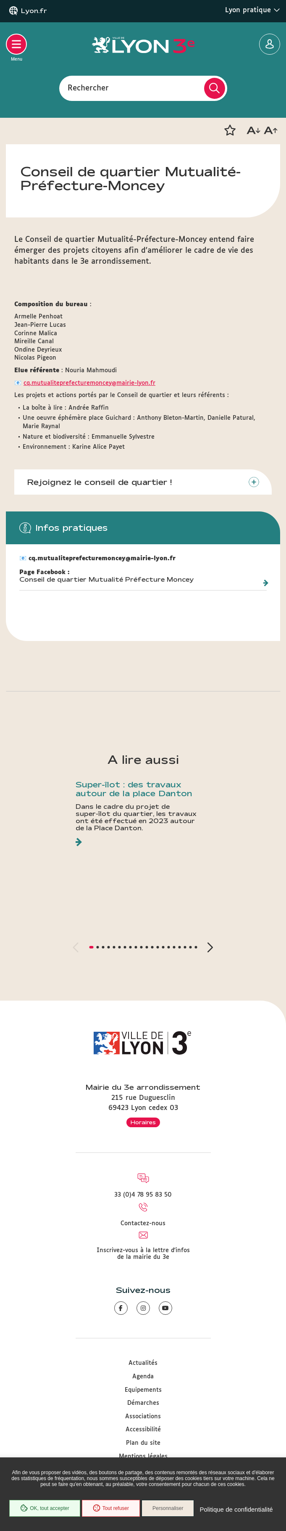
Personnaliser (167, 1508)
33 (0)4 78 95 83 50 (143, 1195)
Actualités (143, 1363)
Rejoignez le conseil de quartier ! (99, 482)
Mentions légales (143, 1456)
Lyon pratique (252, 10)
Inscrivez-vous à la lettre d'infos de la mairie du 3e (143, 1254)
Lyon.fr (34, 11)
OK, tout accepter (44, 1508)
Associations (143, 1417)
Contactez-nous (143, 1223)
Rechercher (88, 88)
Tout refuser (111, 1508)
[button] (229, 130)
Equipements (143, 1390)
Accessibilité (143, 1430)
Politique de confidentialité (236, 1509)
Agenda (143, 1377)
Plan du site (143, 1443)
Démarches (143, 1403)
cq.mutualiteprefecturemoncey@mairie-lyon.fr (89, 383)
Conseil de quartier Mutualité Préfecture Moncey (106, 579)
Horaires (143, 1122)
